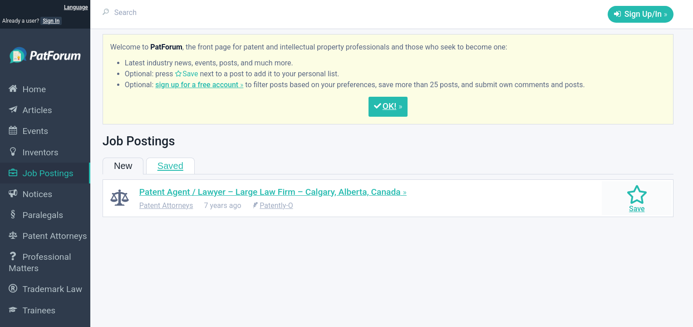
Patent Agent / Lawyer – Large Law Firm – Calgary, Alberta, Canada (270, 192)
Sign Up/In (643, 14)
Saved (170, 166)
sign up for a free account (196, 84)
